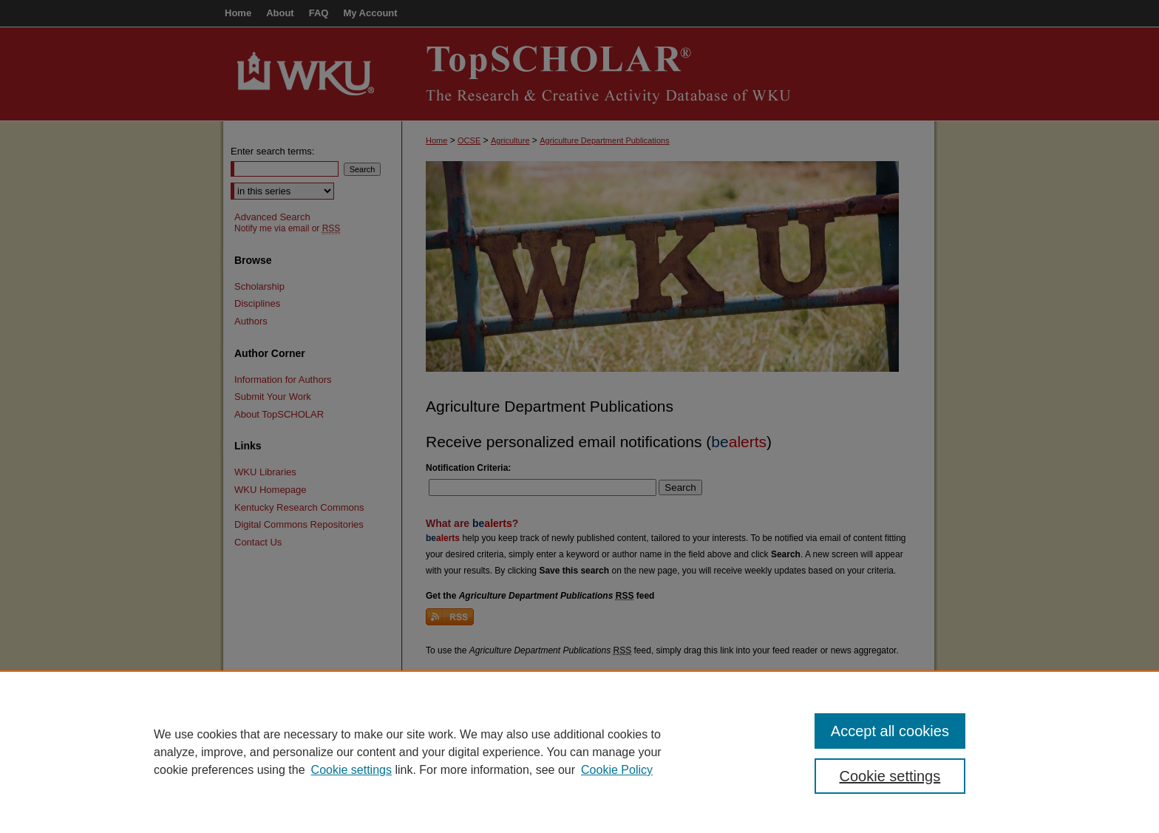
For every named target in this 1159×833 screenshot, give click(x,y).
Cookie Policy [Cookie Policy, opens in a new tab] (617, 770)
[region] (579, 751)
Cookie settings (351, 770)
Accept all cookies (890, 731)
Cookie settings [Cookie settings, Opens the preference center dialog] (890, 776)
